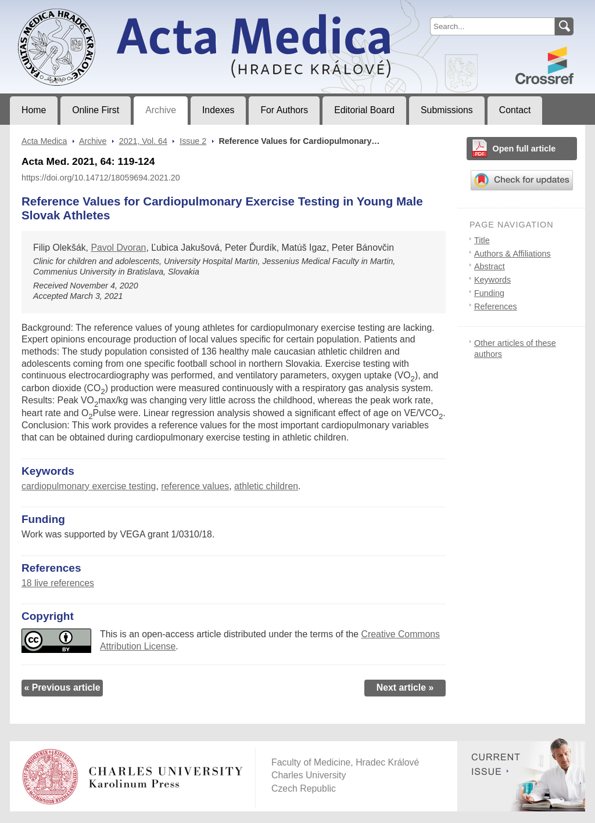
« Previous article (62, 687)
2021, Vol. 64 (143, 141)
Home (33, 110)
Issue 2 (193, 141)
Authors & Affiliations (512, 253)
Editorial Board (364, 110)
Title (482, 240)
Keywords (492, 279)
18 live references (57, 583)
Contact (515, 110)
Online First (95, 110)
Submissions (447, 110)
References (495, 306)
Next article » (405, 687)
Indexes (218, 110)
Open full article (524, 148)
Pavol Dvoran (118, 247)
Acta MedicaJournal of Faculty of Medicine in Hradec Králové (106, 9)
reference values (195, 486)
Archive (160, 110)
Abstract (489, 266)
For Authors (284, 110)
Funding (489, 293)
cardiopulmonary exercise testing (88, 486)
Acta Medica (44, 141)
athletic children (266, 486)
